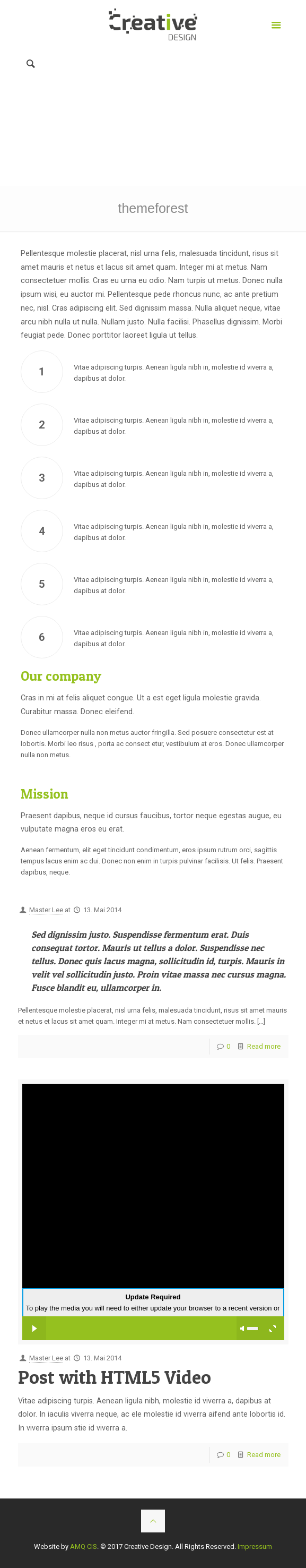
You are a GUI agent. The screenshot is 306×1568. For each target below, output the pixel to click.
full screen (272, 1328)
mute (243, 1328)
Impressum (255, 1546)
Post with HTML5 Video (114, 1377)
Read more (264, 1046)
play (34, 1328)
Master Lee (46, 910)
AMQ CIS (83, 1546)
